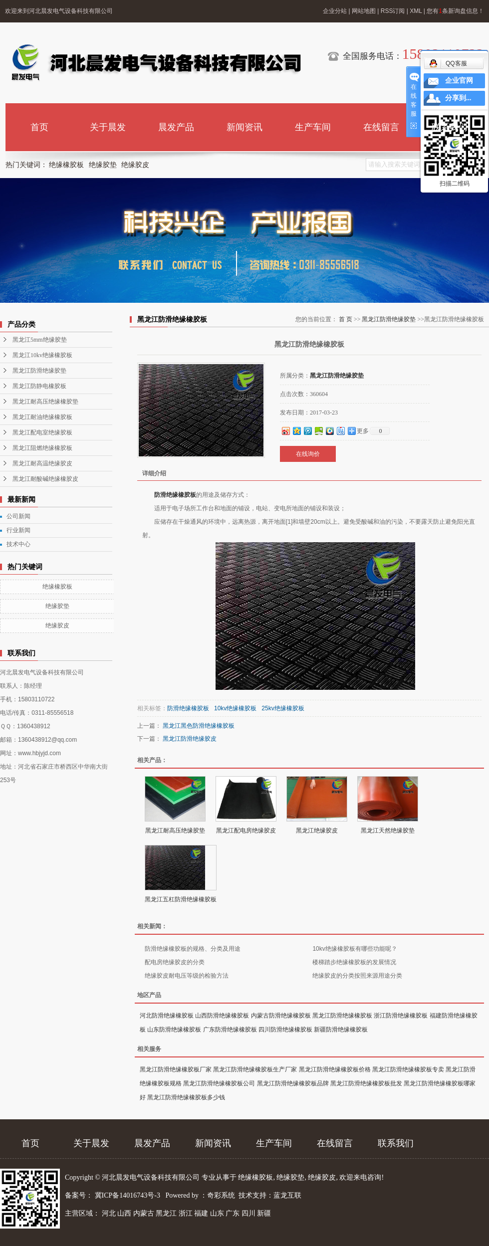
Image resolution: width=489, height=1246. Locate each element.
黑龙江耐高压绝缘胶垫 (175, 830)
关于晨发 (108, 127)
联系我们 (450, 127)
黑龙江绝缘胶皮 (317, 830)
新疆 (264, 1213)
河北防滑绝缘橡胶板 (167, 1015)
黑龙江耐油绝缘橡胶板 (42, 417)
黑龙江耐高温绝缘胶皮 (42, 463)
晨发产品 (176, 127)
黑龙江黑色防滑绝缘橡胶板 (199, 725)
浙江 (186, 1213)
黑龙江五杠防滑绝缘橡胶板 (181, 899)
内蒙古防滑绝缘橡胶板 (281, 1015)
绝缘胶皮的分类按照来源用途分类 (357, 975)
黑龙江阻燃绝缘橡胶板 (42, 447)
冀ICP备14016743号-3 (128, 1195)
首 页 (345, 319)
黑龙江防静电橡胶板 (39, 386)
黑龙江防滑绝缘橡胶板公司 (219, 1083)
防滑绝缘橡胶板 (175, 494)
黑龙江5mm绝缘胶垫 (39, 339)
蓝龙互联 (287, 1195)
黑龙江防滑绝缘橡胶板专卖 (408, 1069)
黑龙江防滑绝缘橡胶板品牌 (293, 1083)
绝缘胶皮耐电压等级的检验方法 (187, 975)
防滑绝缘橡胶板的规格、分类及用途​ (193, 948)
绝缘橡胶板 (66, 165)
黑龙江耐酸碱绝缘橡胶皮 (45, 478)
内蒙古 (143, 1213)
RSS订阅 (393, 10)
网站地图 (364, 10)
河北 (109, 1213)
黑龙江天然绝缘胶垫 (388, 830)
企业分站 (335, 10)
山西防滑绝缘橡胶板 (222, 1015)
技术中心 (18, 544)
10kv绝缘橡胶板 (235, 708)
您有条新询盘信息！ (455, 10)
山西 (124, 1213)
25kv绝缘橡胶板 (282, 708)
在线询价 (308, 453)
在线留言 (381, 127)
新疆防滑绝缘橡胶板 (341, 1029)
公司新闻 (18, 516)
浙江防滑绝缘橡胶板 (401, 1015)
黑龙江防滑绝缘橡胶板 (342, 1015)
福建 (201, 1213)
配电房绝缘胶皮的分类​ (175, 962)
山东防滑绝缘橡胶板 (174, 1029)
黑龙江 (166, 1213)
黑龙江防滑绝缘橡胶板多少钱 (186, 1097)
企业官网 (459, 80)
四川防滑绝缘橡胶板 (285, 1029)
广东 (233, 1213)
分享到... (458, 98)
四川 (248, 1213)
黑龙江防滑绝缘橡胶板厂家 (176, 1069)
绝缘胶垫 (103, 165)
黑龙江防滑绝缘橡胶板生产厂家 (255, 1069)
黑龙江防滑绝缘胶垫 (39, 370)
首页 (39, 127)
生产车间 (313, 127)
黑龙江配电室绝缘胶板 (42, 432)
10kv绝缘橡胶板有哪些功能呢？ (354, 948)
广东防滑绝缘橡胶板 (230, 1029)
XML (416, 10)
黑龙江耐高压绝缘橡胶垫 (45, 401)
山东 (217, 1213)
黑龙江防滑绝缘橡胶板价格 (335, 1069)
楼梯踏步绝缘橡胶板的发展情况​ (354, 962)
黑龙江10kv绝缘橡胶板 (42, 355)
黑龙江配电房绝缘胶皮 (246, 830)
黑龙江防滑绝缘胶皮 (190, 738)
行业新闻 (18, 530)
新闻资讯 (244, 127)
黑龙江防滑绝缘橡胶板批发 (366, 1083)
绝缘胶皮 (135, 165)
